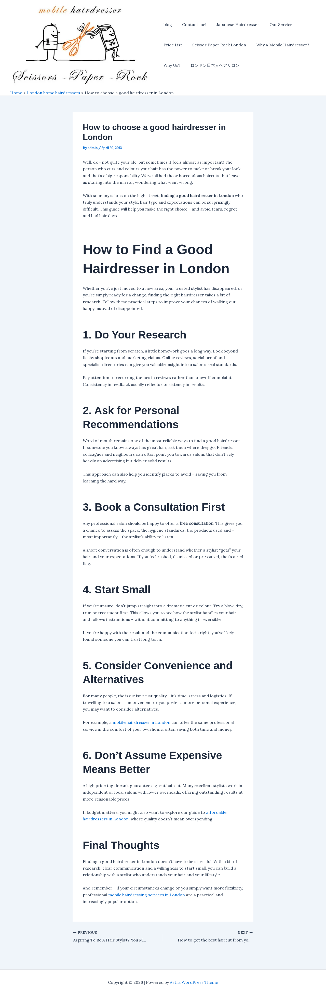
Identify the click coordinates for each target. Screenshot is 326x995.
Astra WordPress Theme (194, 982)
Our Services (275, 25)
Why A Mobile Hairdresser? (278, 45)
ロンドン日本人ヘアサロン (212, 65)
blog (168, 25)
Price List (173, 45)
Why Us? (172, 65)
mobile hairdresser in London (141, 723)
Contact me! (192, 25)
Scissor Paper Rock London (217, 45)
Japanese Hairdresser (233, 25)
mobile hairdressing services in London (146, 895)
